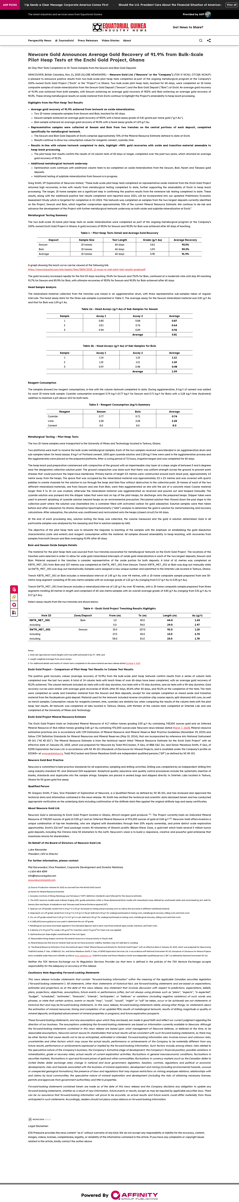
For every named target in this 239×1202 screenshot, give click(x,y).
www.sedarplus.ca (52, 753)
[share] (209, 40)
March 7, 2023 (181, 727)
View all (231, 4)
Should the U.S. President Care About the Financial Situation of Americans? (176, 5)
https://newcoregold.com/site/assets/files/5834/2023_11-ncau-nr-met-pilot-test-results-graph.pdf (86, 269)
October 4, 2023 (133, 663)
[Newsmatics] (14, 612)
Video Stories (111, 40)
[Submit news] (14, 589)
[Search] (200, 40)
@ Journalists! (64, 40)
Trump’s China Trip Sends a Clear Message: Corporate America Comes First (60, 5)
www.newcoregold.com (41, 880)
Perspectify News (39, 40)
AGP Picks (10, 4)
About (127, 40)
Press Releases (88, 40)
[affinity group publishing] (14, 605)
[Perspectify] (14, 597)
